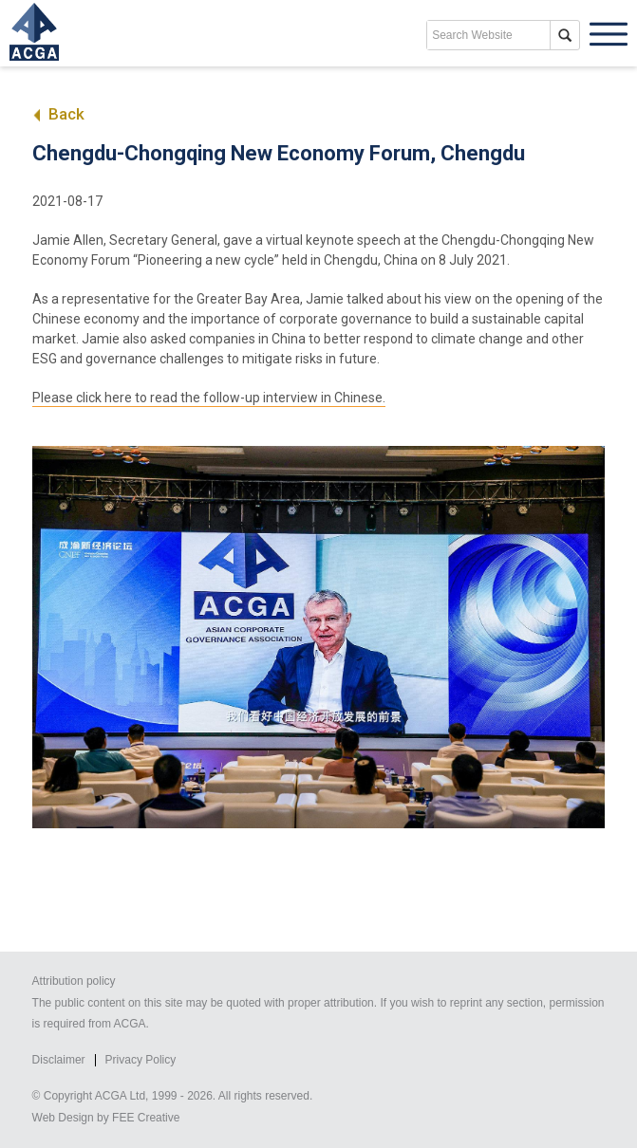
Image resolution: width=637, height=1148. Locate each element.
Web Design (63, 1117)
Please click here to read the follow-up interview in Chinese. (208, 397)
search (565, 35)
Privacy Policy (141, 1059)
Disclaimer (58, 1059)
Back (58, 113)
